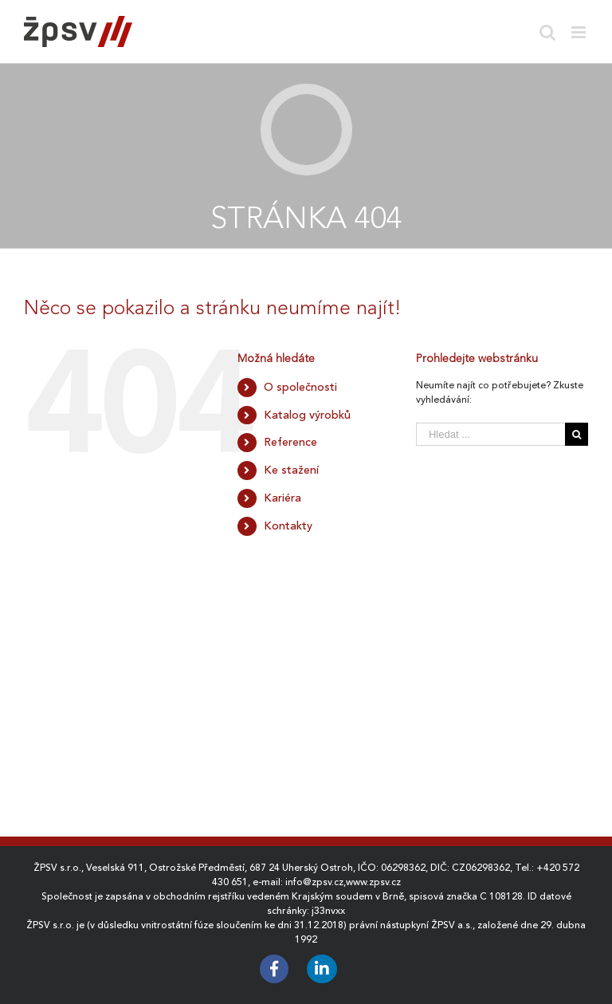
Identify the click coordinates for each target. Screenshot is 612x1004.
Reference (290, 442)
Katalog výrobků (307, 415)
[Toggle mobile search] (547, 32)
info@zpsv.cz (314, 882)
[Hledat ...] (490, 434)
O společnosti (300, 387)
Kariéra (282, 497)
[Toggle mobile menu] (579, 32)
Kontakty (288, 525)
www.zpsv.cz (373, 882)
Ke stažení (291, 470)
